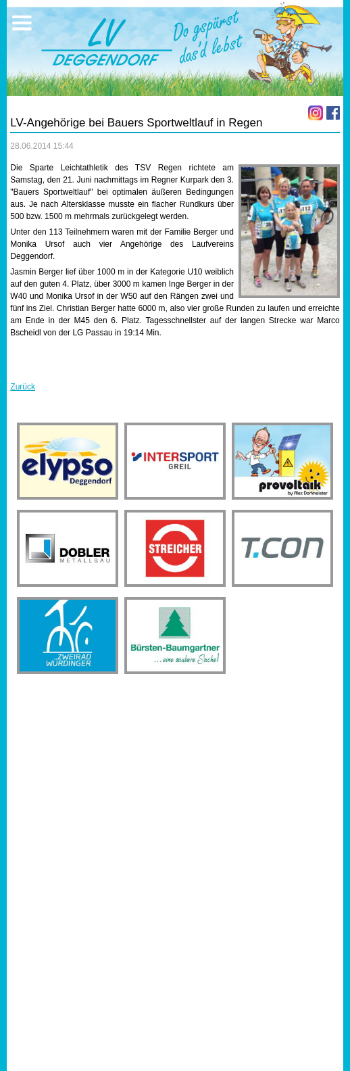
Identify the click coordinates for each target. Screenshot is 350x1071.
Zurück (22, 386)
